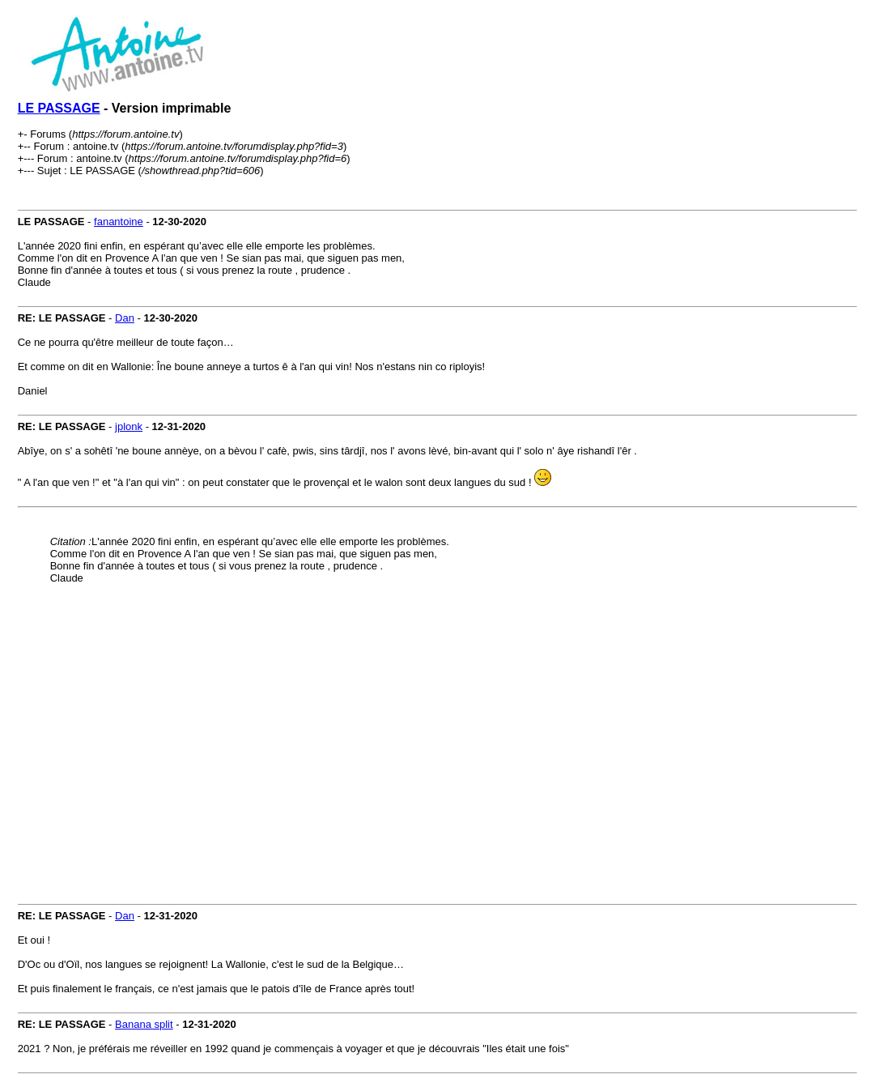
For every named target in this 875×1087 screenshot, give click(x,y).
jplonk (128, 426)
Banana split (144, 1024)
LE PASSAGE (59, 108)
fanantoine (118, 221)
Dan (124, 318)
